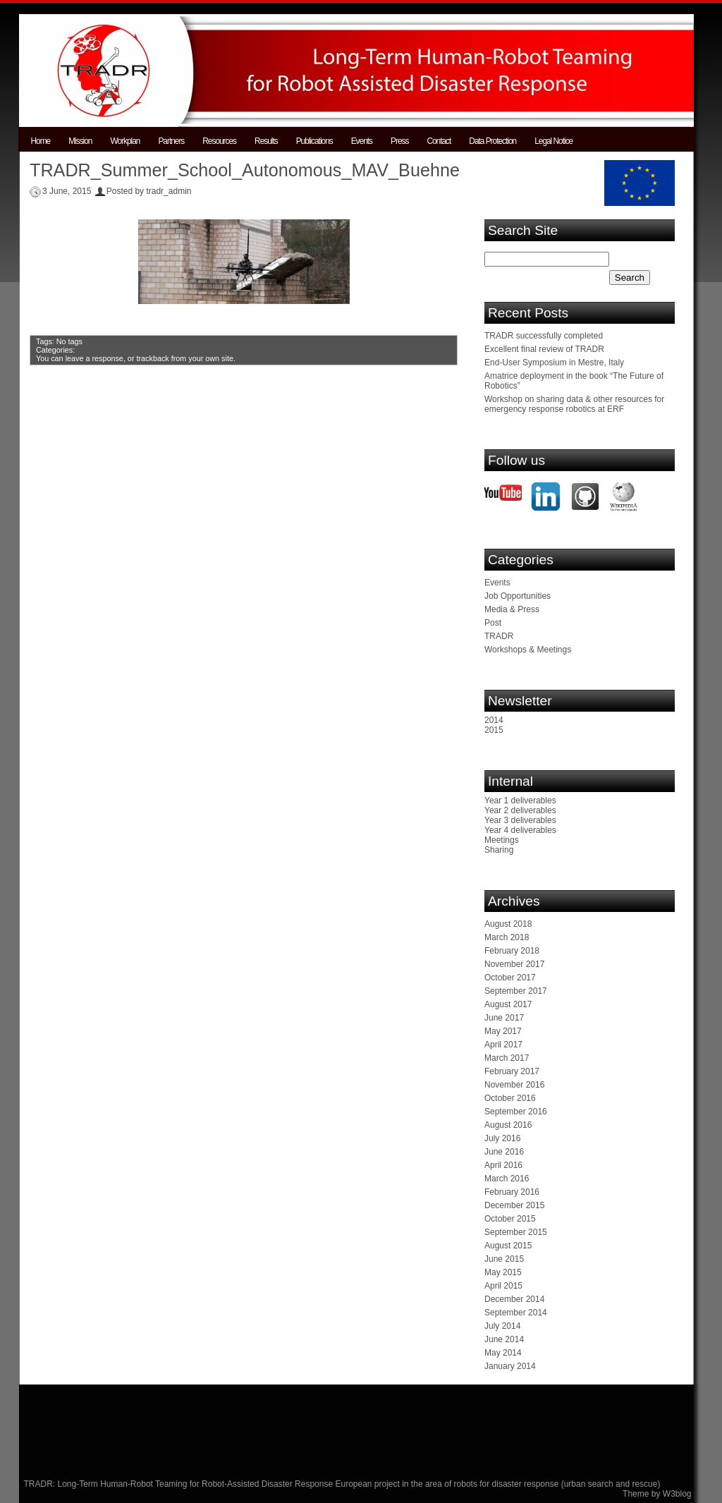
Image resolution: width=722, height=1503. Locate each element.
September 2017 (515, 991)
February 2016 (511, 1192)
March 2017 (506, 1058)
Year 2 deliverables (520, 810)
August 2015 (508, 1246)
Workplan (125, 141)
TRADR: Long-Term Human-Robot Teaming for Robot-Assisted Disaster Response (180, 1484)
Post (492, 623)
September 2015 (515, 1232)
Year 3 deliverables (520, 820)
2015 (493, 730)
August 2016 (508, 1125)
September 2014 (515, 1313)
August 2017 (508, 1004)
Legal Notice (553, 141)
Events (361, 141)
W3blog (677, 1494)
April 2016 (503, 1165)
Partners (171, 141)
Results (266, 141)
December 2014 (514, 1299)
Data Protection (492, 141)
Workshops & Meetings (527, 650)
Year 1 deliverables (520, 800)
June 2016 (504, 1152)
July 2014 (502, 1326)
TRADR (498, 636)
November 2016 (514, 1085)
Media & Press (511, 609)
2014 (493, 720)
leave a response (94, 358)
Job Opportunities (517, 596)
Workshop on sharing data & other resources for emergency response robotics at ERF (574, 404)
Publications (314, 141)
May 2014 (503, 1353)
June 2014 (504, 1339)
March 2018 (506, 937)
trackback (152, 358)
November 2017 (514, 964)
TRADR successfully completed (543, 336)
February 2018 (511, 951)
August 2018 (508, 924)
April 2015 (503, 1286)
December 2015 (514, 1205)
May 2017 (503, 1031)
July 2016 (502, 1138)
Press (399, 141)
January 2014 (510, 1366)
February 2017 (511, 1071)
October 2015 (510, 1219)
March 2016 (506, 1178)
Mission (80, 141)
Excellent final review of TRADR (544, 349)
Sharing (498, 850)
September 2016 (515, 1111)
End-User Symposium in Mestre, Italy (554, 362)
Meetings (501, 840)
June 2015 (504, 1259)
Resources (219, 141)
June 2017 (504, 1018)
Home (41, 141)
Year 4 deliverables (520, 830)
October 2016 (510, 1098)
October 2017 (510, 977)
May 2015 (503, 1272)
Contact (439, 141)
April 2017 (503, 1044)
